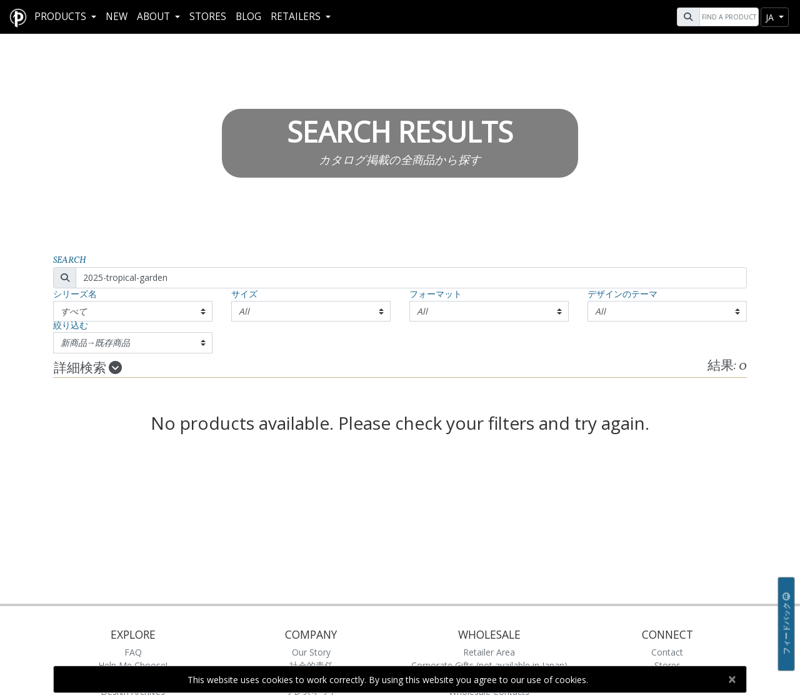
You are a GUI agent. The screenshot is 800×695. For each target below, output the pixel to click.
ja (771, 17)
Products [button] (61, 16)
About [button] (154, 16)
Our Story (311, 652)
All (244, 311)
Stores (207, 16)
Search (69, 260)
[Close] (731, 679)
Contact (667, 652)
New (117, 16)
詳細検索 (88, 368)
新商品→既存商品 (96, 342)
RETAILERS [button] (297, 16)
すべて (74, 311)
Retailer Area (489, 652)
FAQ (133, 652)
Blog (248, 16)
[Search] (727, 17)
